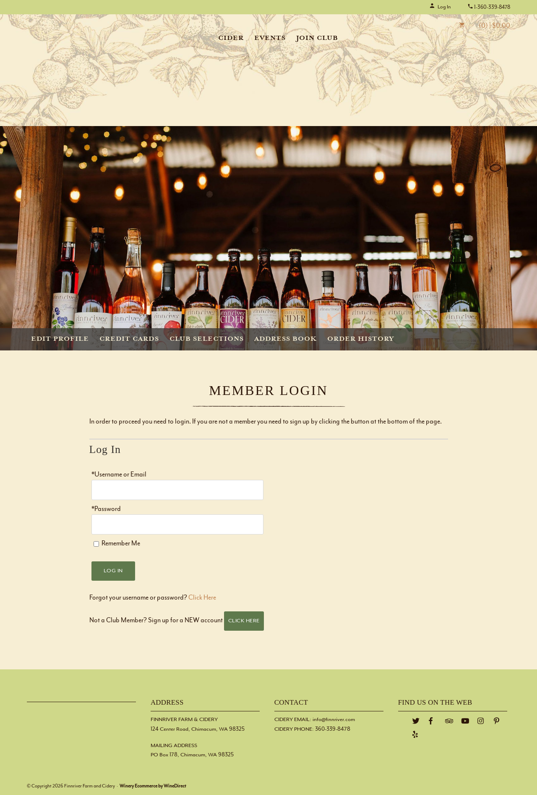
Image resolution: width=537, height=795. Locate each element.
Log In (440, 7)
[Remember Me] (96, 544)
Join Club (317, 38)
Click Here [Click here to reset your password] (202, 598)
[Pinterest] (497, 721)
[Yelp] (415, 735)
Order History (360, 339)
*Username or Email (118, 475)
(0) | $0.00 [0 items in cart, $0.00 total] (478, 26)
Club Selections (206, 339)
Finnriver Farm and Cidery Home (78, 36)
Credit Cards (129, 339)
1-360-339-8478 (488, 7)
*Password (106, 509)
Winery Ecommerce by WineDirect (153, 786)
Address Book (285, 339)
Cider (231, 38)
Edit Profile (60, 339)
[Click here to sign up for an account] (244, 621)
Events (270, 38)
